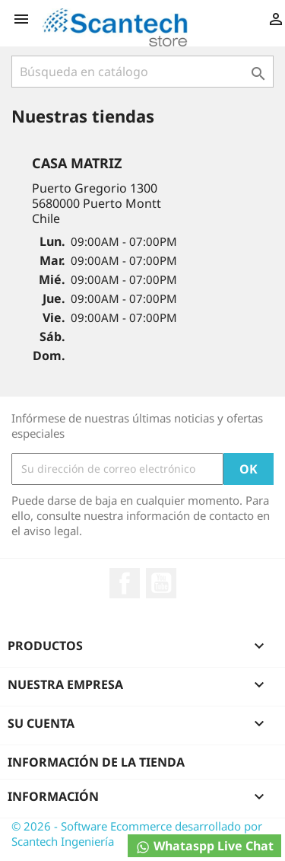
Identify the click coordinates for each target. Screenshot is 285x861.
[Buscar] (142, 72)
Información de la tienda (96, 762)
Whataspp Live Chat (204, 846)
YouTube (161, 583)
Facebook (124, 583)
